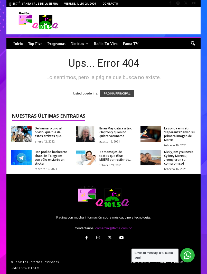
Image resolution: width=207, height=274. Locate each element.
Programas (56, 44)
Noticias (80, 43)
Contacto (110, 3)
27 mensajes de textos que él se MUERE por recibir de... (115, 156)
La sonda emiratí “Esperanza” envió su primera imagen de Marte (179, 134)
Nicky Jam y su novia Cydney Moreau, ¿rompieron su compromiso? (178, 158)
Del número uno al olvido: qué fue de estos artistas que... (49, 132)
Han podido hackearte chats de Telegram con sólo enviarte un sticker (51, 158)
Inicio (18, 44)
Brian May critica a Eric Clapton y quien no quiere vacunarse (115, 132)
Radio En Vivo (106, 44)
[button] (193, 43)
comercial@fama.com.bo (113, 228)
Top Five (35, 44)
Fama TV (130, 44)
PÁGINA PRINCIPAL (117, 93)
